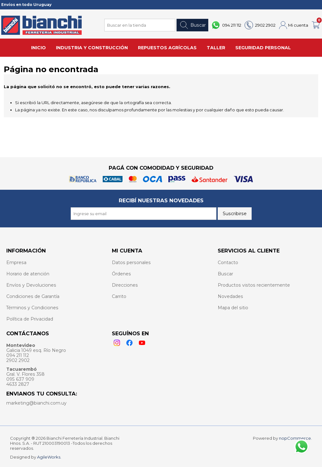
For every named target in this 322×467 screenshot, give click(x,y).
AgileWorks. (49, 456)
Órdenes (121, 273)
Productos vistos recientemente (254, 285)
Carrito (119, 296)
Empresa (16, 262)
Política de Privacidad (29, 318)
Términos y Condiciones (32, 307)
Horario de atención (27, 273)
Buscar (192, 25)
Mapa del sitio (233, 307)
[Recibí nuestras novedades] (143, 213)
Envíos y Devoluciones (31, 285)
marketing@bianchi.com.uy (36, 403)
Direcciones (125, 285)
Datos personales (131, 262)
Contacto (228, 262)
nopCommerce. (295, 438)
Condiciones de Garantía (32, 296)
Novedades (230, 296)
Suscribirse (235, 213)
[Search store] (139, 25)
